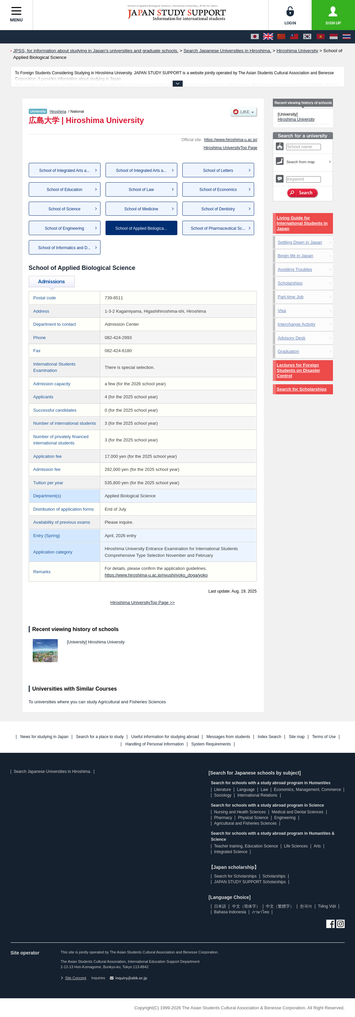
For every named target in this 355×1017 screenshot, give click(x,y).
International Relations (257, 795)
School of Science (64, 209)
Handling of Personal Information (154, 744)
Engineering (285, 817)
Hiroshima (58, 111)
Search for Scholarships (302, 389)
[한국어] (307, 36)
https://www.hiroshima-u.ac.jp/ (230, 139)
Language (245, 789)
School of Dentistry (218, 209)
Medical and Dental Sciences (297, 812)
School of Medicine (141, 209)
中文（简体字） (246, 906)
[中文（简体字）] (281, 36)
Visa (282, 310)
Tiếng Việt (327, 906)
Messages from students (228, 737)
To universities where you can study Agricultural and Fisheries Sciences (97, 701)
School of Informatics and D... (64, 247)
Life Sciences (296, 846)
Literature (222, 789)
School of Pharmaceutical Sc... (218, 228)
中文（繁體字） (280, 906)
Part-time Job (291, 296)
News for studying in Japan (44, 737)
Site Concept (73, 978)
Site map (297, 737)
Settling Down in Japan (300, 242)
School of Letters (218, 170)
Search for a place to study (100, 737)
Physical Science (253, 817)
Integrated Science (230, 851)
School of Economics (218, 189)
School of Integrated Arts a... (64, 170)
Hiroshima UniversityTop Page (230, 147)
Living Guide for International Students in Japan (302, 223)
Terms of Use (324, 737)
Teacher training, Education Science (246, 846)
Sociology (222, 795)
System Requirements (211, 744)
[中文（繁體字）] (294, 36)
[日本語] (255, 36)
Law (264, 789)
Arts (317, 846)
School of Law (141, 189)
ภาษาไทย (260, 912)
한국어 (306, 906)
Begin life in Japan (295, 255)
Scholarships (290, 283)
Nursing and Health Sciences (240, 812)
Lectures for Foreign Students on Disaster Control (298, 370)
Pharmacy (223, 817)
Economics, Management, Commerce (307, 789)
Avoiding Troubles (295, 269)
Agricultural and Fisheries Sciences (245, 823)
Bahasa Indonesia (230, 912)
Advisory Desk (292, 337)
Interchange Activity (297, 324)
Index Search (270, 737)
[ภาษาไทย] (347, 36)
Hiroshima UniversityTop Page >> (143, 602)
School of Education (64, 189)
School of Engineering (64, 228)
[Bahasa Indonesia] (334, 36)
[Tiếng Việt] (321, 36)
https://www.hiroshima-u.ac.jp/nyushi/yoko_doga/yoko (156, 575)
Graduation (288, 351)
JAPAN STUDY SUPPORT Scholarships (250, 882)
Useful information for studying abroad (165, 737)
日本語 (220, 906)
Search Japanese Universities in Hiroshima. (52, 771)
